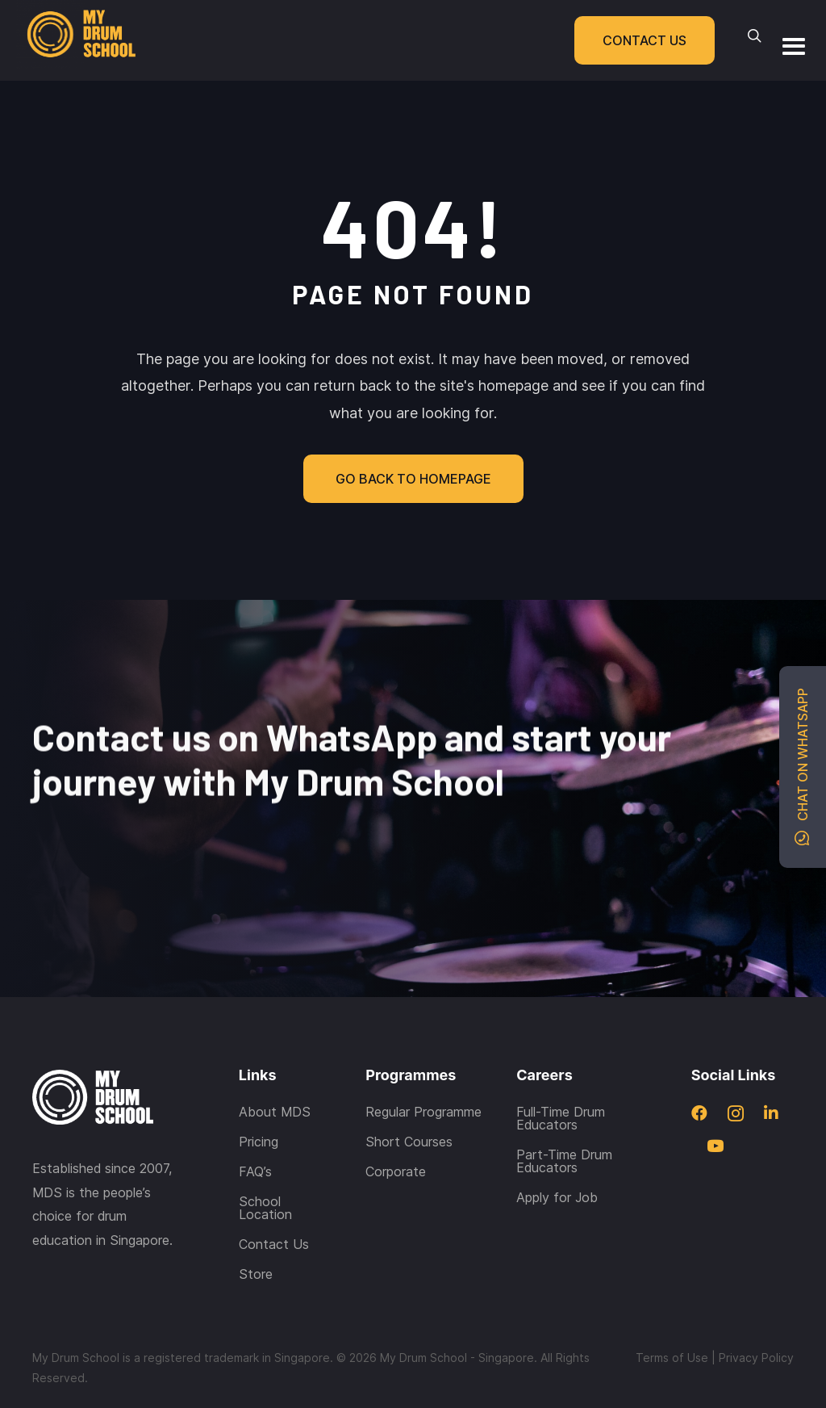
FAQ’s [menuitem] (255, 1133)
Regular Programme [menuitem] (423, 1074)
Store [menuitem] (256, 1236)
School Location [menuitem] (265, 1169)
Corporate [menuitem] (395, 1133)
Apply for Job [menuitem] (557, 1159)
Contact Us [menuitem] (274, 1206)
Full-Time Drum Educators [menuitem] (560, 1080)
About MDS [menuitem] (275, 1074)
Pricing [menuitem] (258, 1104)
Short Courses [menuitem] (409, 1104)
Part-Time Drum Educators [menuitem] (564, 1123)
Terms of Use (672, 1319)
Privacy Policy (756, 1319)
